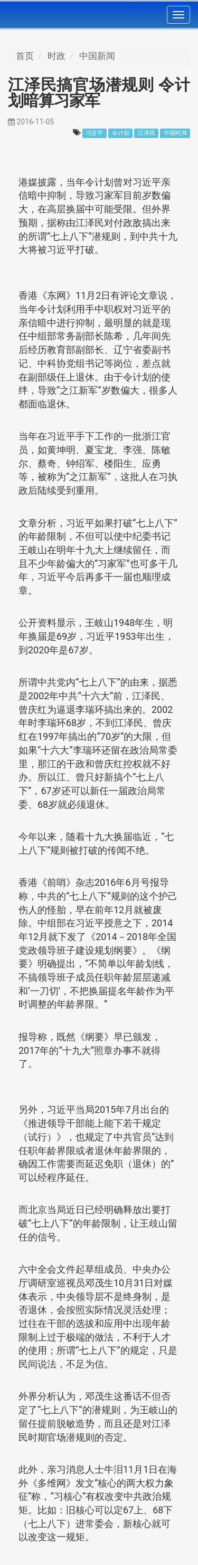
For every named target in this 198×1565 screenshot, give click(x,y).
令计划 (120, 133)
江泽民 (146, 133)
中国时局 (175, 133)
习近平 (94, 133)
